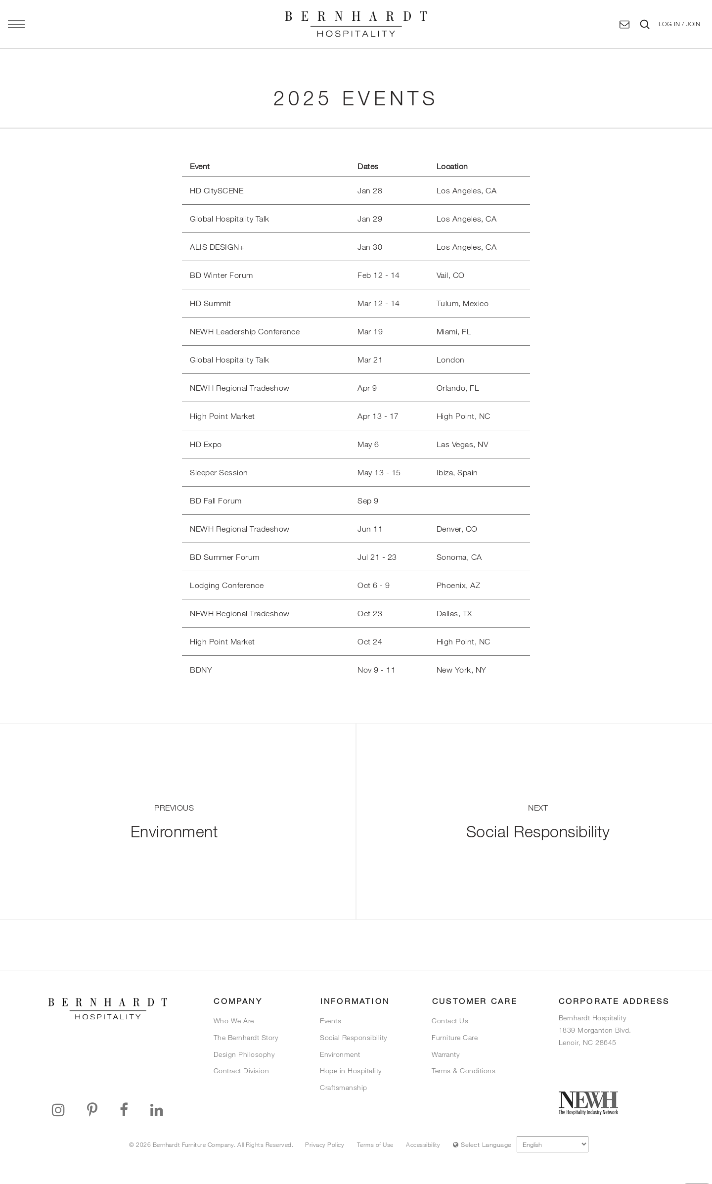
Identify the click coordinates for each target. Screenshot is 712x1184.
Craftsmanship (343, 1087)
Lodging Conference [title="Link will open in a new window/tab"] (227, 585)
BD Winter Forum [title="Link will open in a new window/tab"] (221, 275)
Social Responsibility (353, 1037)
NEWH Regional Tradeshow (240, 613)
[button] (679, 24)
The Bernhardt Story (246, 1037)
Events (330, 1020)
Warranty (445, 1054)
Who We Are (234, 1020)
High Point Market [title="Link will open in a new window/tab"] (222, 415)
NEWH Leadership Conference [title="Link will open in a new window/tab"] (245, 331)
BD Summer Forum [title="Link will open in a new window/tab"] (225, 556)
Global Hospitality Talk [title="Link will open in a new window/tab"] (229, 218)
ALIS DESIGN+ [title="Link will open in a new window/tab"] (217, 246)
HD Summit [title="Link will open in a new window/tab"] (210, 303)
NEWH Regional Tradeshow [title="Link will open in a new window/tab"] (240, 387)
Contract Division (241, 1070)
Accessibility (423, 1144)
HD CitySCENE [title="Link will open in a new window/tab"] (216, 190)
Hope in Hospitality (351, 1070)
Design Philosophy (244, 1054)
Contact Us (450, 1020)
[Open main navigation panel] (16, 24)
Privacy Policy (324, 1144)
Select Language (482, 1144)
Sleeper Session (219, 472)
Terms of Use (375, 1144)
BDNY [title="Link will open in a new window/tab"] (201, 669)
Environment (340, 1054)
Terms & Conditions (463, 1070)
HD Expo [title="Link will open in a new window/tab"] (206, 444)
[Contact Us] (624, 24)
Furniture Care (455, 1037)
